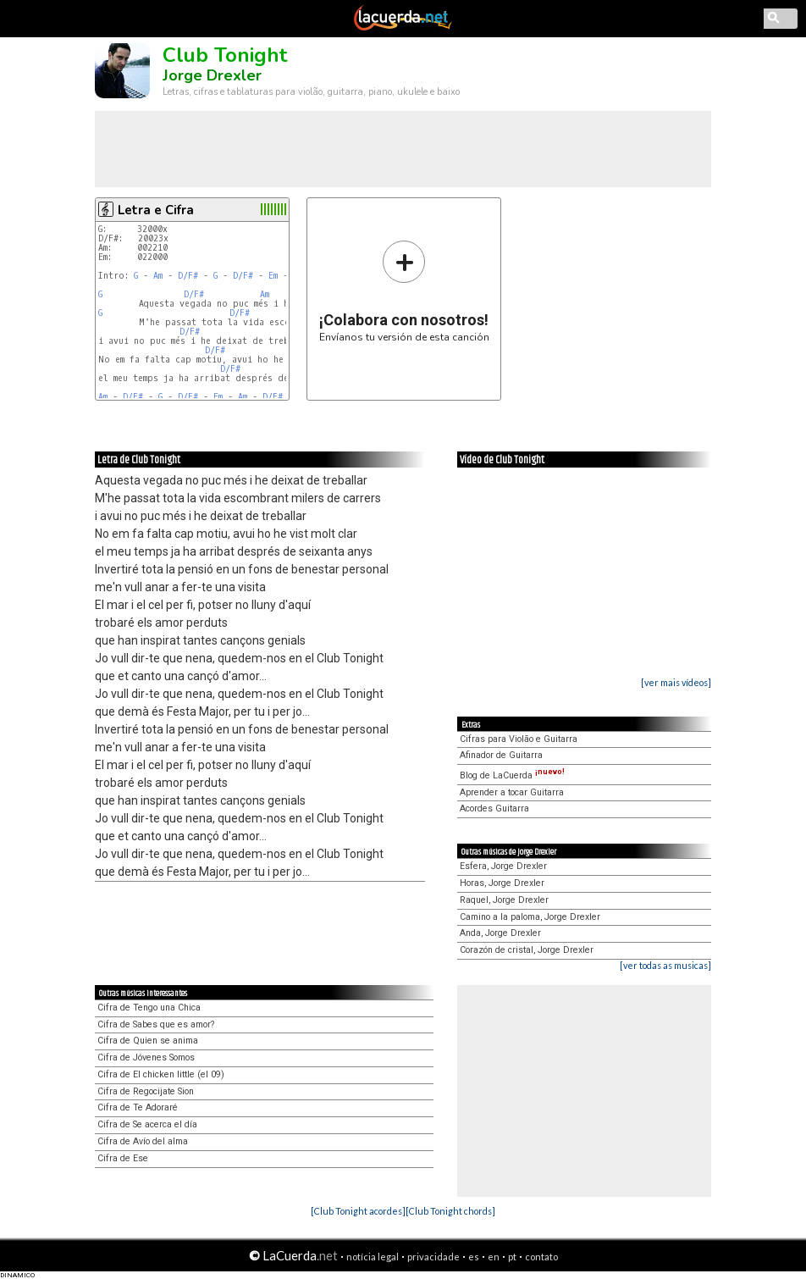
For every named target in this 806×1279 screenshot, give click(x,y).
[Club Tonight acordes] (358, 1210)
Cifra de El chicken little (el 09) (160, 1074)
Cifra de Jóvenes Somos (146, 1057)
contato (541, 1256)
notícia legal (372, 1256)
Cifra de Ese (122, 1158)
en (494, 1256)
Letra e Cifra (156, 210)
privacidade (433, 1256)
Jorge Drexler (212, 75)
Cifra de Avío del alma (142, 1141)
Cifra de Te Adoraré (137, 1107)
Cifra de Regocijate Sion (145, 1091)
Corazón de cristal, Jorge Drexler (526, 949)
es (473, 1256)
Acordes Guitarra (494, 808)
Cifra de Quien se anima (147, 1040)
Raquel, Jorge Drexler (504, 899)
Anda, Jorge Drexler (500, 932)
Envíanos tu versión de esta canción (404, 291)
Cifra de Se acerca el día (147, 1124)
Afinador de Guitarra (501, 755)
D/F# (188, 275)
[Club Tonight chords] (450, 1210)
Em (273, 275)
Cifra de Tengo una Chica (149, 1007)
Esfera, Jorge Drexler (503, 866)
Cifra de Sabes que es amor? (155, 1024)
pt (512, 1256)
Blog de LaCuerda (512, 775)
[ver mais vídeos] (676, 682)
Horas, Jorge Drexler (502, 883)
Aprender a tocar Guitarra (512, 792)
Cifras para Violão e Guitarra (518, 739)
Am (158, 275)
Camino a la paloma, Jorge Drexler (530, 916)
